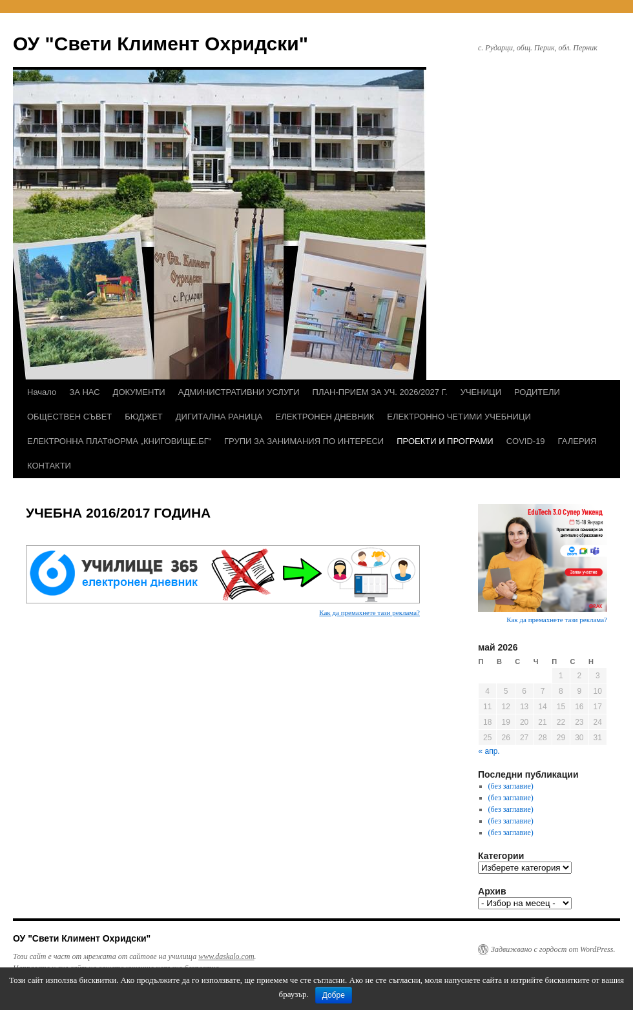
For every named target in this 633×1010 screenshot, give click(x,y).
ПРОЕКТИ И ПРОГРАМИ (445, 441)
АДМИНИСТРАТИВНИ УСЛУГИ (239, 392)
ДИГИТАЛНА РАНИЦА (219, 416)
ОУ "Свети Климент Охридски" (160, 43)
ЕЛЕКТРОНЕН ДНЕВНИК (324, 416)
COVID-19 (525, 441)
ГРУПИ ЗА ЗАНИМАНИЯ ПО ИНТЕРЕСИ (304, 441)
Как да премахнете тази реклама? (369, 612)
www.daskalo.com (226, 956)
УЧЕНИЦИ (481, 392)
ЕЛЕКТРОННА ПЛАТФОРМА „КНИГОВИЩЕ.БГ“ (119, 441)
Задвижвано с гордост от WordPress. (553, 949)
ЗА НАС (84, 392)
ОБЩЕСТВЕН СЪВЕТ (69, 416)
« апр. (489, 751)
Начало (41, 392)
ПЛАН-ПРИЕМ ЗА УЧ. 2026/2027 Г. (380, 392)
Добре (333, 995)
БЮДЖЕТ (144, 416)
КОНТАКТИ (49, 465)
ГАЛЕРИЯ (577, 441)
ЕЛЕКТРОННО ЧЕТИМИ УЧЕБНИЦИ (459, 416)
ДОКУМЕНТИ (139, 392)
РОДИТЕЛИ (537, 392)
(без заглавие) (511, 786)
